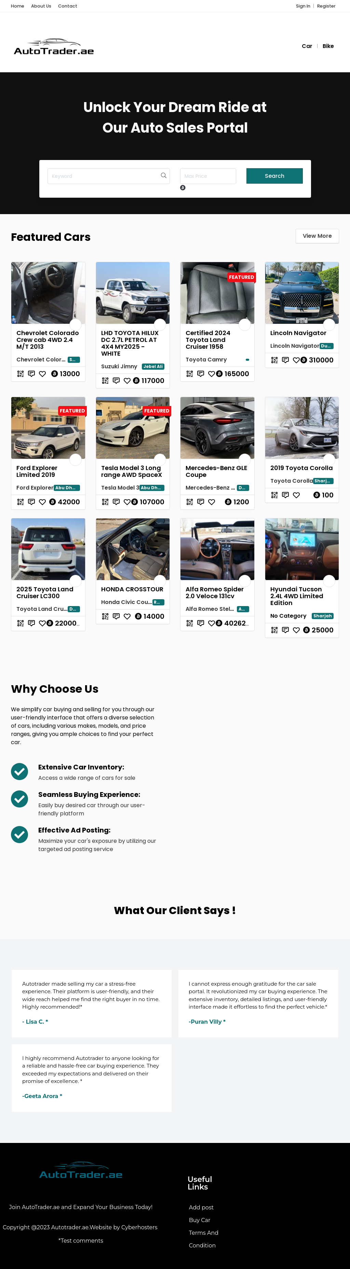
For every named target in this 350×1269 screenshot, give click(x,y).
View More (317, 236)
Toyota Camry (206, 360)
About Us (41, 6)
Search (274, 176)
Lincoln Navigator (298, 333)
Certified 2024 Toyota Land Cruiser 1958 (208, 340)
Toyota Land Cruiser (45, 609)
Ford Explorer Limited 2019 (36, 471)
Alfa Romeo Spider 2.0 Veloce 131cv (215, 592)
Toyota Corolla (291, 481)
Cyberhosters (140, 1227)
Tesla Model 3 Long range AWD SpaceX (131, 471)
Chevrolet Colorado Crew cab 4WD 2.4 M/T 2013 (47, 340)
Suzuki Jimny (119, 366)
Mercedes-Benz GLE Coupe (216, 471)
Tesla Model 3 (120, 488)
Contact (67, 6)
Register (326, 6)
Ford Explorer (35, 488)
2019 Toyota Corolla (301, 468)
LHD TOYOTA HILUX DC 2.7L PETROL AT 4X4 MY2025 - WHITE (130, 343)
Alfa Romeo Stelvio (212, 609)
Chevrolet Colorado (44, 360)
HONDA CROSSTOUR (132, 589)
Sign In (303, 6)
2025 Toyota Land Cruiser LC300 (44, 592)
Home (17, 6)
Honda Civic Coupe (128, 602)
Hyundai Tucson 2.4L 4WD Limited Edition (296, 596)
